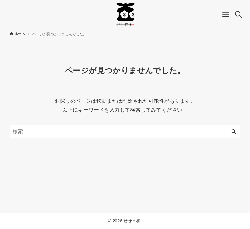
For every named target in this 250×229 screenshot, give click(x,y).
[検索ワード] (125, 131)
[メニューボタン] (225, 14)
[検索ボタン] (238, 14)
